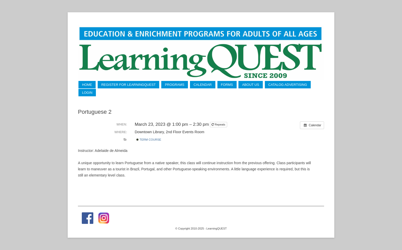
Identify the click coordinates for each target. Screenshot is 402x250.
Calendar (203, 85)
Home (87, 85)
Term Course (148, 139)
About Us (250, 85)
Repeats (219, 124)
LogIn (87, 93)
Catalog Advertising (287, 85)
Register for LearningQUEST (128, 85)
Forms (227, 85)
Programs (174, 85)
